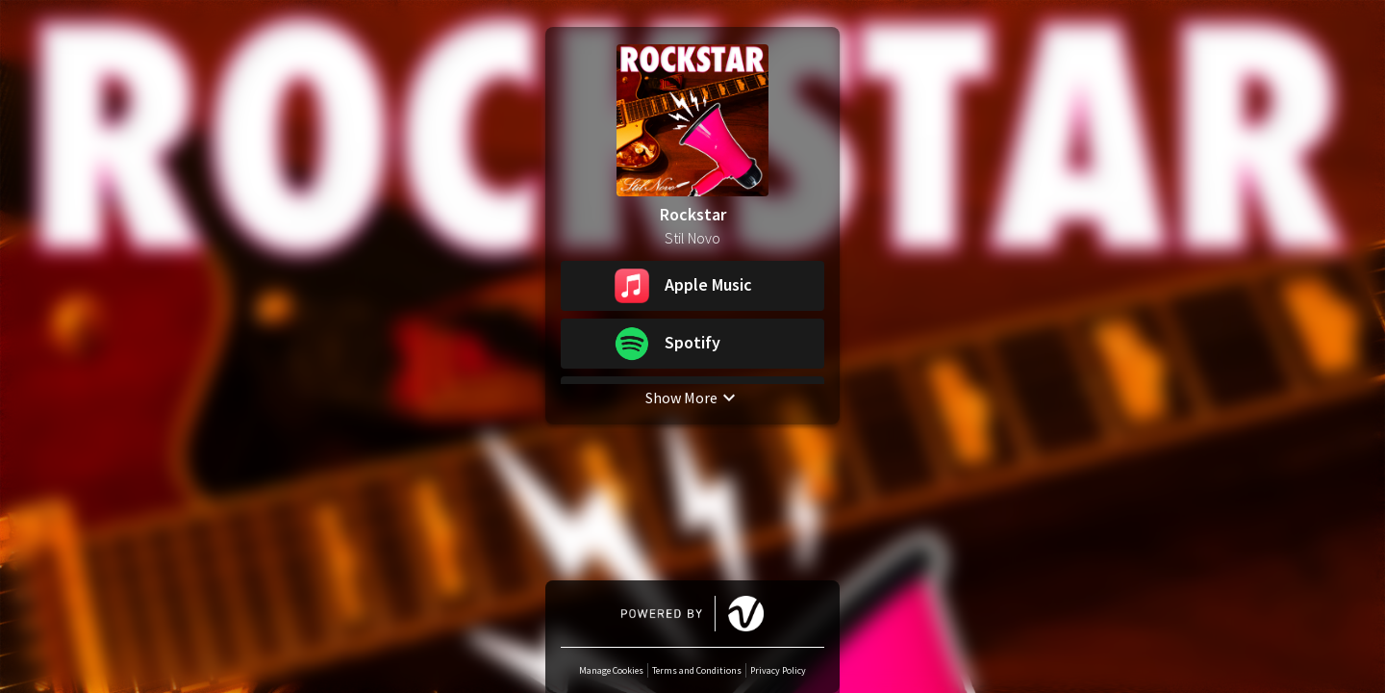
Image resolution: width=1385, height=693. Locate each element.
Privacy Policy (778, 670)
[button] (692, 286)
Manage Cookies (611, 670)
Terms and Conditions (697, 670)
